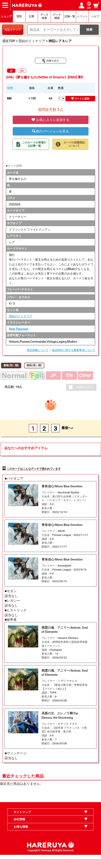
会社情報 (19, 823)
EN (21, 70)
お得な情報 (21, 831)
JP (11, 70)
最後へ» (67, 428)
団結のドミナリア (20, 316)
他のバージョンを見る (50, 131)
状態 (10, 88)
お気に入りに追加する (50, 120)
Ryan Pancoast (18, 329)
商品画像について (37, 350)
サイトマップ (22, 816)
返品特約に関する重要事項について (73, 350)
